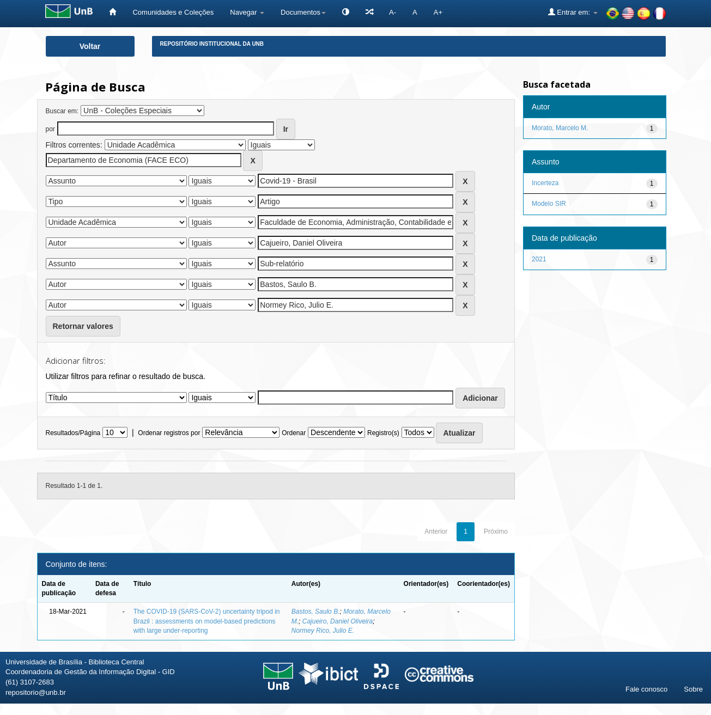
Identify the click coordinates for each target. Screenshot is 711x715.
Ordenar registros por (169, 433)
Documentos (303, 12)
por (50, 129)
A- (392, 12)
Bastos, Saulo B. (315, 611)
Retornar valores (83, 326)
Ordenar (294, 433)
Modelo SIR (549, 203)
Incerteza (545, 183)
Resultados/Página (73, 433)
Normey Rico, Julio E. (322, 630)
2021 (539, 259)
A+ (438, 12)
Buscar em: (62, 111)
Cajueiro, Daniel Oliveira (337, 621)
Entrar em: (573, 12)
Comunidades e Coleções (173, 12)
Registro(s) (383, 433)
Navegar (247, 12)
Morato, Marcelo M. (560, 128)
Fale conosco (646, 689)
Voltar (90, 46)
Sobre (693, 689)
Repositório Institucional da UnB (212, 44)
